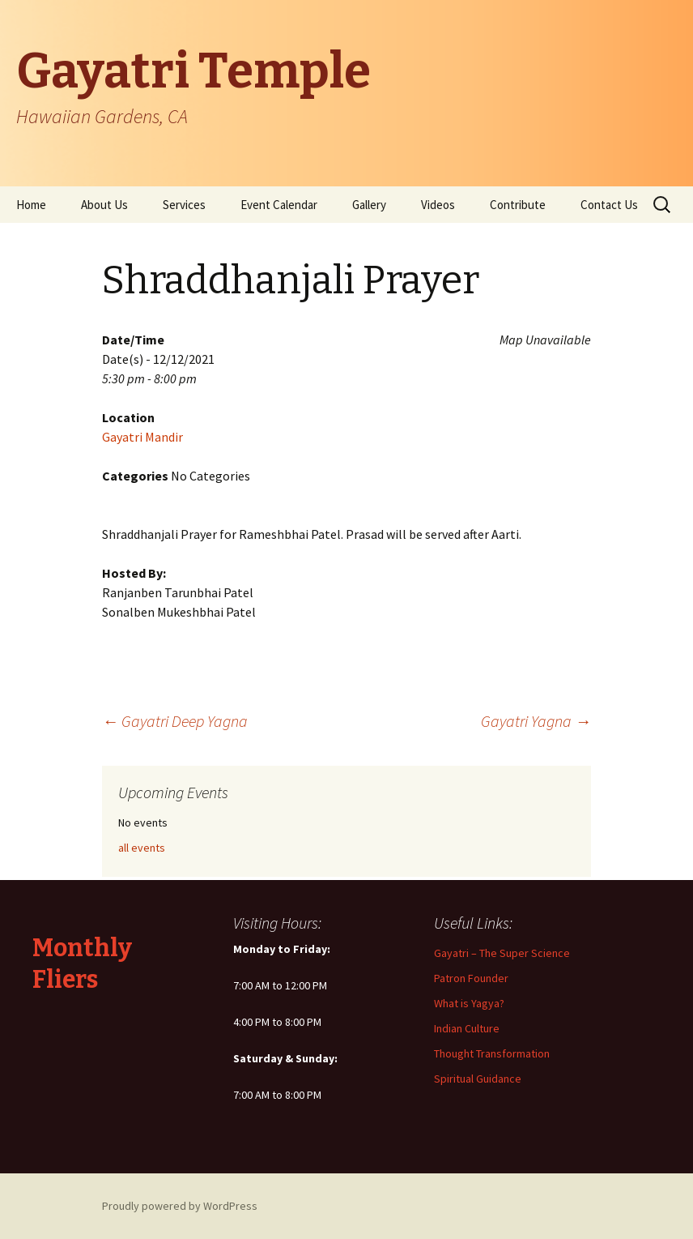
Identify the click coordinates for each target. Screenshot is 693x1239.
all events (141, 847)
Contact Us (609, 204)
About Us (104, 204)
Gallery (369, 204)
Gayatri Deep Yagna (175, 721)
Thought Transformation (492, 1053)
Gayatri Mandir (142, 437)
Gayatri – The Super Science (502, 953)
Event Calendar (278, 204)
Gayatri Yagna (536, 721)
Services (184, 204)
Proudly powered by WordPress (179, 1205)
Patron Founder (471, 978)
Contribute (518, 204)
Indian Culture (467, 1028)
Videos (438, 204)
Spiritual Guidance (477, 1078)
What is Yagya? (469, 1003)
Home (31, 204)
